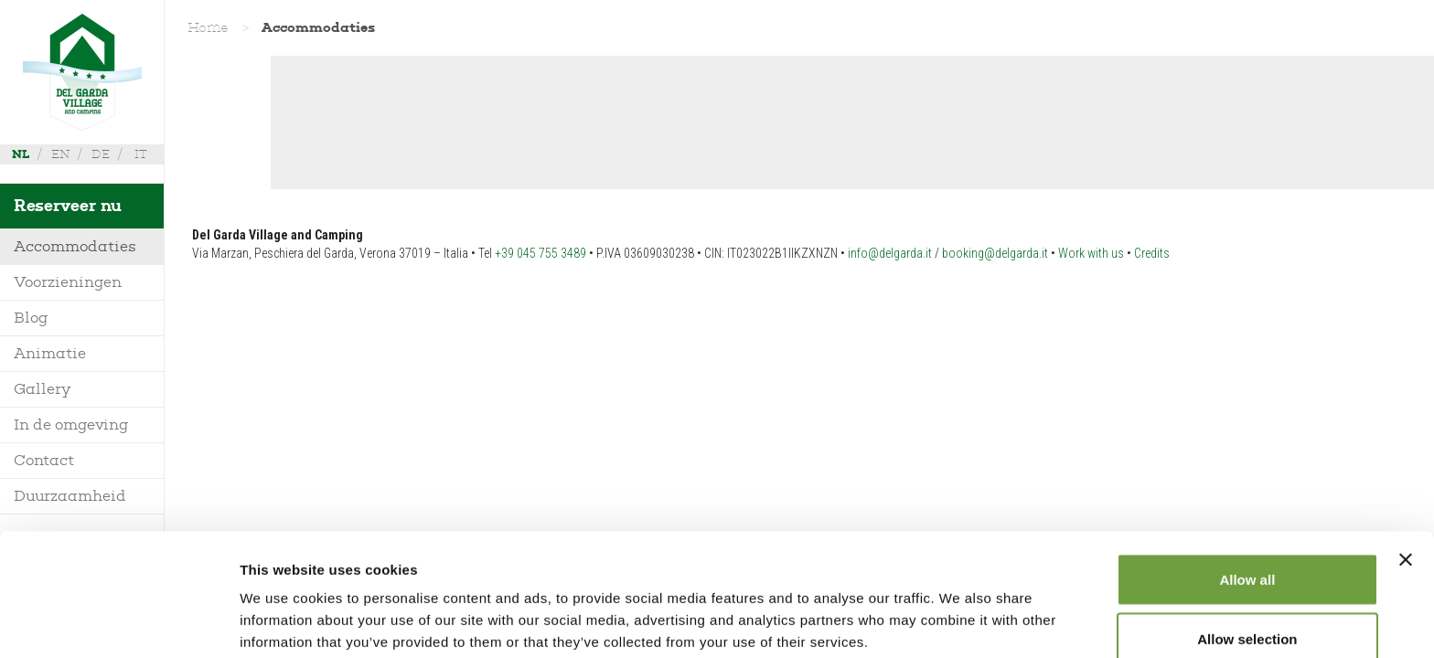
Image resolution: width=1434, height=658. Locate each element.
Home (208, 27)
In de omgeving (71, 424)
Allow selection (1247, 549)
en (60, 154)
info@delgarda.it (890, 253)
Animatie (50, 353)
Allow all (1247, 489)
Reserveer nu (68, 206)
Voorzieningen (68, 282)
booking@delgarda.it (995, 253)
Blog (31, 317)
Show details (959, 611)
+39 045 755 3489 (540, 253)
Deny (1248, 609)
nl (20, 154)
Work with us (1091, 253)
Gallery (42, 389)
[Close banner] (1405, 469)
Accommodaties (75, 246)
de (100, 154)
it (140, 154)
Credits (1152, 253)
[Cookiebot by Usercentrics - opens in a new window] (118, 622)
